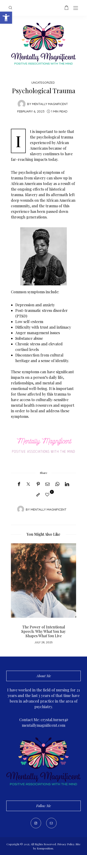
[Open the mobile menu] (76, 8)
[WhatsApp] (57, 484)
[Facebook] (19, 484)
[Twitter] (28, 484)
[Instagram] (36, 823)
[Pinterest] (38, 484)
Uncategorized (43, 82)
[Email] (47, 484)
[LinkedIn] (67, 484)
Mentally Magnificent (50, 104)
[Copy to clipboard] (38, 494)
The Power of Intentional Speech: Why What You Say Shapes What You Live (43, 631)
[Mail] (51, 823)
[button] (6, 18)
